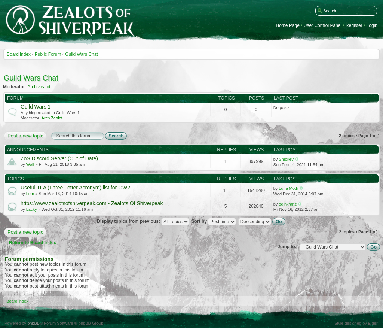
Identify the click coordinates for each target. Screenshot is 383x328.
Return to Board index (32, 242)
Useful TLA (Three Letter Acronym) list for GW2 (75, 188)
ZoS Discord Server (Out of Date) (59, 158)
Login (372, 25)
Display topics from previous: (143, 221)
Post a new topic (25, 136)
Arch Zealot (38, 86)
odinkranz (288, 204)
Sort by (214, 221)
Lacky (31, 209)
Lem (30, 193)
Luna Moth (288, 188)
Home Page (288, 25)
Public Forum (48, 54)
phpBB (33, 323)
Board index (19, 54)
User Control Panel (322, 25)
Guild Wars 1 (35, 107)
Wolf (30, 164)
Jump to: (287, 246)
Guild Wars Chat (81, 54)
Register (354, 25)
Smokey (286, 159)
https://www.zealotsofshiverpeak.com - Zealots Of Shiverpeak (92, 203)
